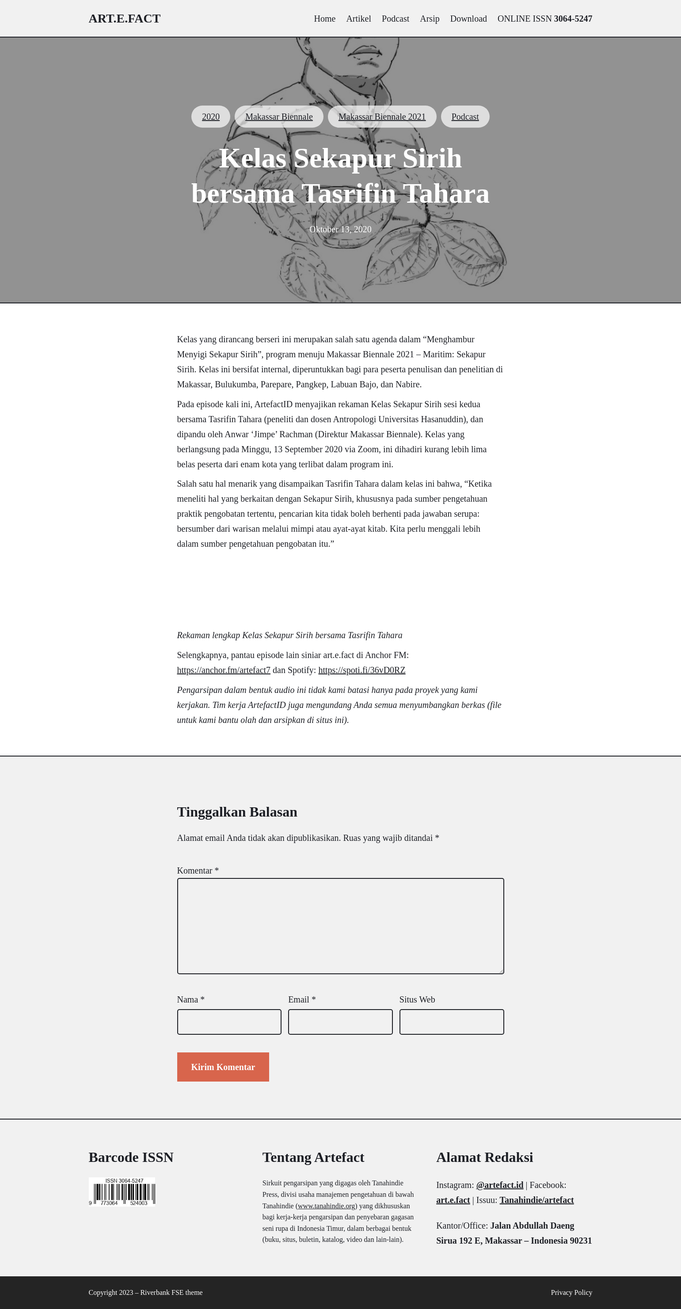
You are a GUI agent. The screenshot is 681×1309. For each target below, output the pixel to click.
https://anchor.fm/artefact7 (224, 670)
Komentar (198, 870)
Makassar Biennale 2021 (382, 116)
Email (302, 999)
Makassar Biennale (279, 116)
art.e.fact (125, 18)
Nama (191, 999)
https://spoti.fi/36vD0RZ (361, 670)
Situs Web (417, 999)
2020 (211, 116)
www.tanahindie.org (326, 1206)
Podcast (465, 116)
